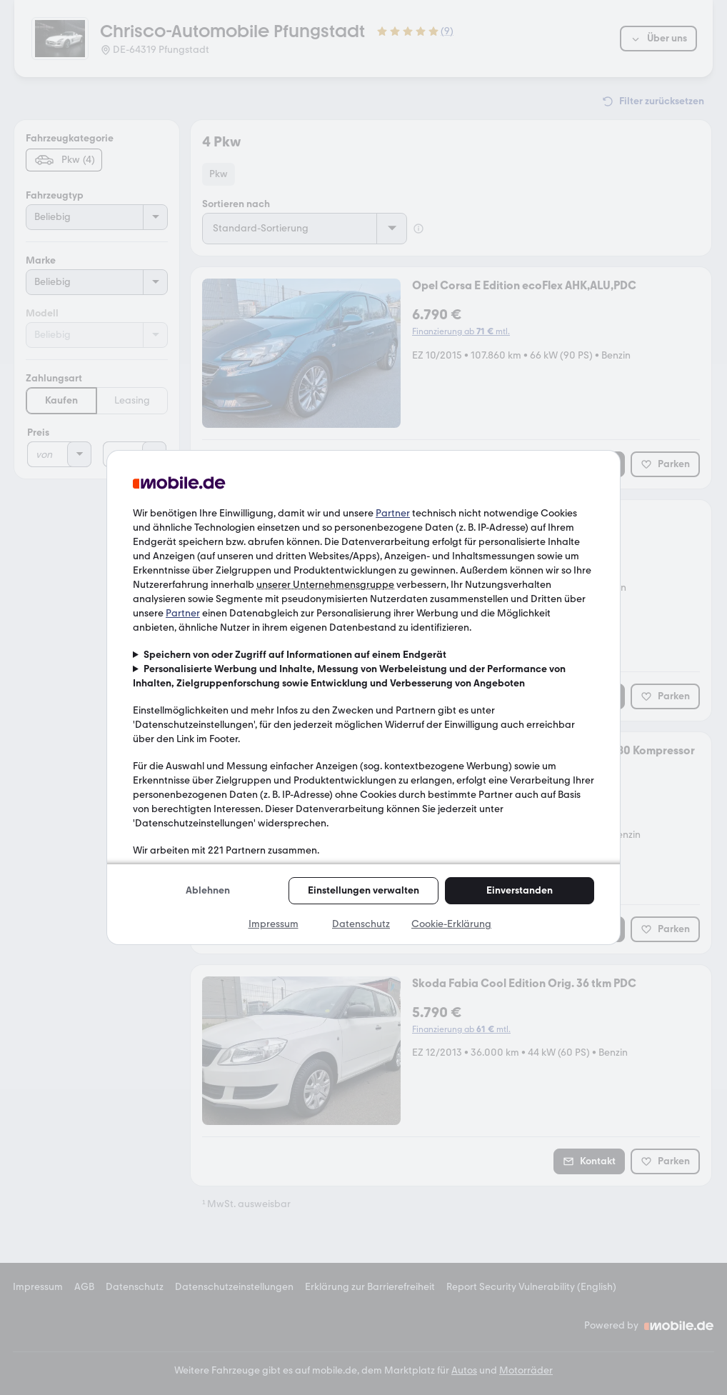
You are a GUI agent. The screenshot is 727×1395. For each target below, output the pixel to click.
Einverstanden (519, 890)
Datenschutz (361, 924)
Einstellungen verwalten (363, 890)
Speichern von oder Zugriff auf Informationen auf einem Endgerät (295, 655)
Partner (393, 513)
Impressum (274, 924)
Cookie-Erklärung (451, 924)
